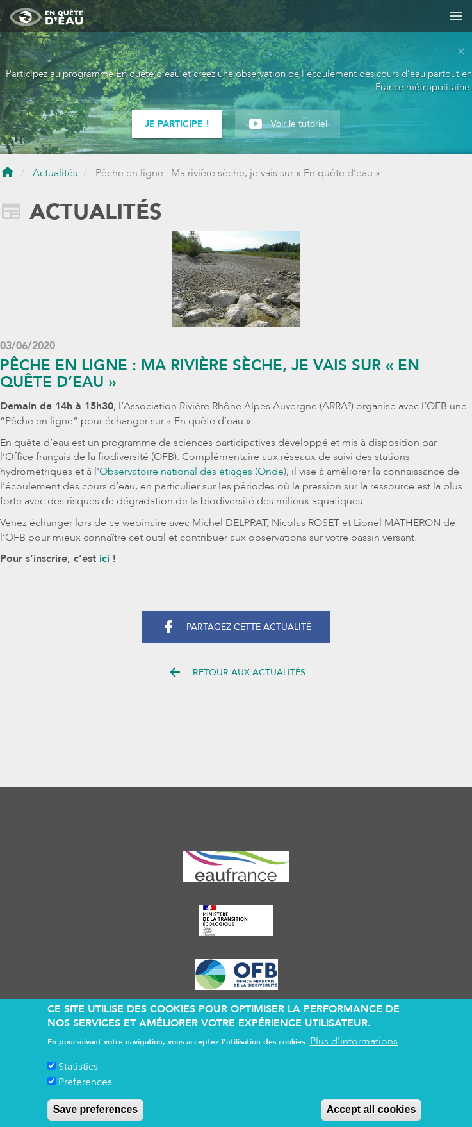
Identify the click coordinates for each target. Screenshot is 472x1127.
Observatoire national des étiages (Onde (191, 472)
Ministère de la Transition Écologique (236, 920)
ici (104, 559)
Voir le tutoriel (299, 124)
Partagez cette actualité (236, 628)
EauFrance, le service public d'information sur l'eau (236, 866)
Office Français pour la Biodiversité (236, 974)
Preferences (85, 1090)
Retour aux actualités (236, 673)
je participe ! (177, 124)
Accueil (7, 173)
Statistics (78, 1074)
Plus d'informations (354, 1049)
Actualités (55, 173)
